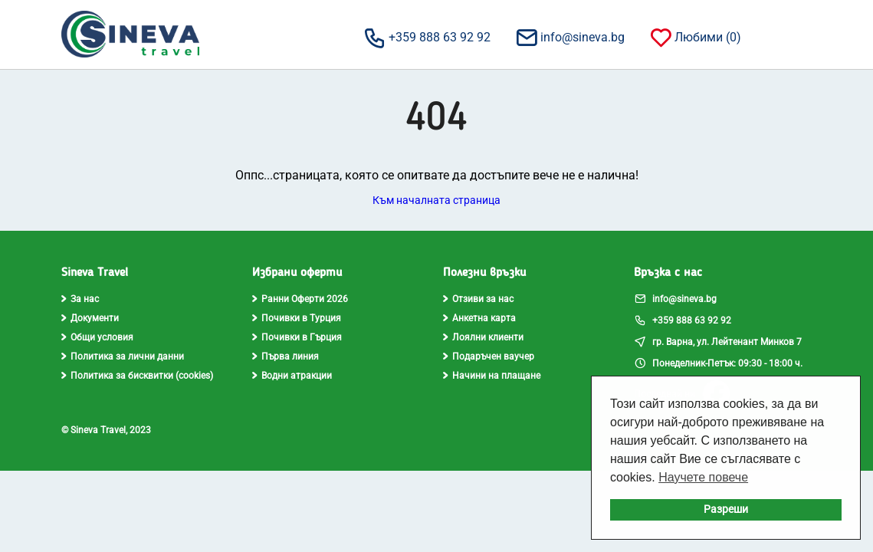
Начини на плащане (491, 375)
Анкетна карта (479, 318)
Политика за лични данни (122, 356)
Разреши (726, 509)
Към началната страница (436, 200)
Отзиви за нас (478, 299)
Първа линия (285, 356)
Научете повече (703, 477)
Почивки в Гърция (297, 337)
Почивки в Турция (296, 318)
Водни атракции (292, 375)
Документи (90, 318)
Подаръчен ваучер (488, 356)
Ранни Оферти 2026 (300, 299)
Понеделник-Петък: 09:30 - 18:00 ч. (718, 362)
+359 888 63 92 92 (427, 37)
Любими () (694, 37)
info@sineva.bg (569, 37)
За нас (80, 299)
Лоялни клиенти (483, 337)
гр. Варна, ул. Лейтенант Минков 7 (718, 341)
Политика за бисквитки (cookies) (137, 375)
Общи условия (97, 337)
